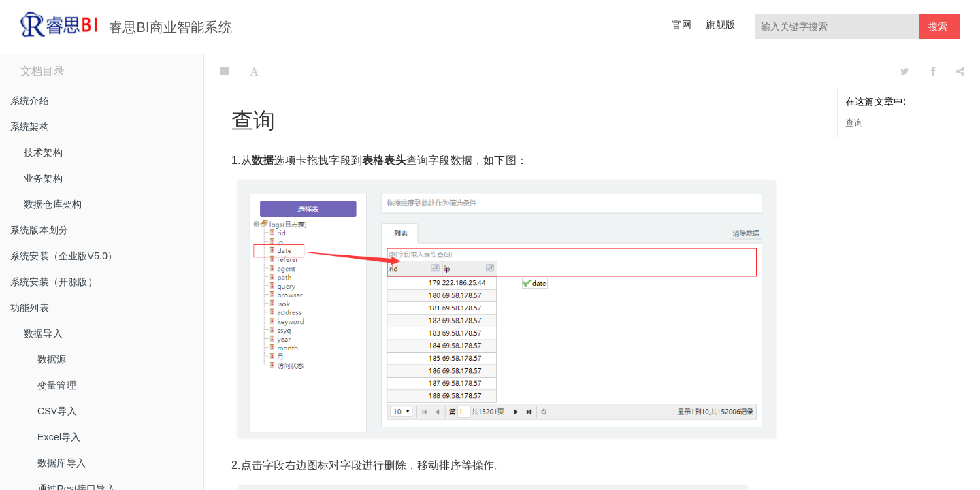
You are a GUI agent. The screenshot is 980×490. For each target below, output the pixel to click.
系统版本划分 (39, 230)
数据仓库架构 (53, 204)
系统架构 (29, 126)
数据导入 (43, 333)
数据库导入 (61, 462)
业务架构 (43, 178)
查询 (854, 123)
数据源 (52, 359)
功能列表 (29, 307)
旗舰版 (720, 24)
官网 (681, 24)
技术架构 (43, 152)
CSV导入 (57, 411)
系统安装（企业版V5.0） (63, 255)
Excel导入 (59, 436)
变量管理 (56, 385)
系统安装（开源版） (53, 281)
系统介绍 (29, 100)
